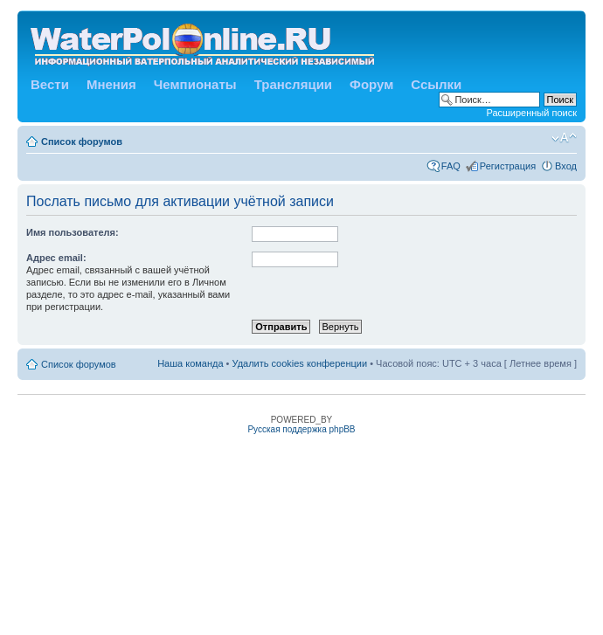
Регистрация (508, 166)
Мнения (111, 84)
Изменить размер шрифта (564, 138)
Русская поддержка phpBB (301, 429)
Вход (566, 166)
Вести (50, 84)
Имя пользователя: (72, 232)
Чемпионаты (195, 84)
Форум (371, 84)
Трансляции (293, 84)
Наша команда (190, 363)
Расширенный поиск (531, 112)
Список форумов (81, 141)
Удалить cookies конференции (300, 363)
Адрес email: (56, 257)
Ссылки (436, 84)
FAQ (451, 166)
